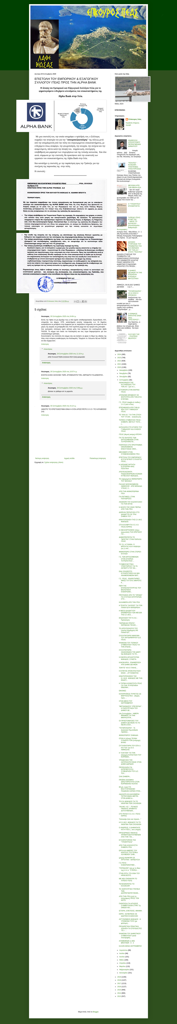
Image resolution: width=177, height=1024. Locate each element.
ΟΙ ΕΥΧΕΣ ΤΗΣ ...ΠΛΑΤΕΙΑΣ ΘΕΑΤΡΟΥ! (134, 336)
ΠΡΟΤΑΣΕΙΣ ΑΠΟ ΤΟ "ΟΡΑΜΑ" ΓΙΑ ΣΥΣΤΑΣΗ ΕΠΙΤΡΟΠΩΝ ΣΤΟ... (130, 597)
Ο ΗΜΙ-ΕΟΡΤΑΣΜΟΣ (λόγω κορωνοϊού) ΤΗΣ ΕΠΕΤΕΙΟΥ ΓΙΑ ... (130, 532)
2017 (119, 983)
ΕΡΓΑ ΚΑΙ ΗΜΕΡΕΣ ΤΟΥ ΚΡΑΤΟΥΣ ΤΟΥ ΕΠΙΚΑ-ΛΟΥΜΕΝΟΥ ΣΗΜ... (128, 853)
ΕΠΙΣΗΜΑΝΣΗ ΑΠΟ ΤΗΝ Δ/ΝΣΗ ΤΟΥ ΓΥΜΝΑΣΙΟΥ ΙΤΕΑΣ (129, 410)
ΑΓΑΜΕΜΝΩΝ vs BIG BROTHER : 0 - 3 (127, 942)
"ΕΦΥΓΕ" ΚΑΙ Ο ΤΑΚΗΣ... (128, 668)
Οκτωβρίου (123, 377)
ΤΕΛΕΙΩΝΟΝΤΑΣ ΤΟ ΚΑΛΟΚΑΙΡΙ (126, 885)
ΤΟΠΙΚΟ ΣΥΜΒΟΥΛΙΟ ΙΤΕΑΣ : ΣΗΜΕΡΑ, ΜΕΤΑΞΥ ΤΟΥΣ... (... (130, 422)
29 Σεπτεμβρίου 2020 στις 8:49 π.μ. (63, 316)
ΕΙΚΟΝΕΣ (122, 691)
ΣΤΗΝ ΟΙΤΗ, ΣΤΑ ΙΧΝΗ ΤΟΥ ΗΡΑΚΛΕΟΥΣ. (129, 874)
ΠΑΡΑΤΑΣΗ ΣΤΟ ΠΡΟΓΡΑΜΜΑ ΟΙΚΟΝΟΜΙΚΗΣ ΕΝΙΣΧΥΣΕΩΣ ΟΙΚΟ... (130, 447)
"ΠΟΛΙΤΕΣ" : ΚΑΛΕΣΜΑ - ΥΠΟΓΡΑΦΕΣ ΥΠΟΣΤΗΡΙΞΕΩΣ (134, 166)
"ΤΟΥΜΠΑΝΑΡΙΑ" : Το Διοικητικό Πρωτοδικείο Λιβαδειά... (128, 730)
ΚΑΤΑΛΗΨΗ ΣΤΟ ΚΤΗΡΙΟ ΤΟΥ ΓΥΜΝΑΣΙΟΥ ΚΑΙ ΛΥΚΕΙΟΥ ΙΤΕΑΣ (130, 429)
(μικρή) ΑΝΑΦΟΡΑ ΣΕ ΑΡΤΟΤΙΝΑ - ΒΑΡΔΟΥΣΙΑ (129, 859)
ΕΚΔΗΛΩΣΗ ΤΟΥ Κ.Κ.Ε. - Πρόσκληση (128, 619)
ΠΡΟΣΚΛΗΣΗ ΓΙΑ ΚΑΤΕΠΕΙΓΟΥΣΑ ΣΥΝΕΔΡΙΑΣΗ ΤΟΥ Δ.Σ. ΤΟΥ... (129, 770)
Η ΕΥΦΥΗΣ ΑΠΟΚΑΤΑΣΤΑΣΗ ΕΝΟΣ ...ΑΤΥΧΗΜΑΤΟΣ (130, 672)
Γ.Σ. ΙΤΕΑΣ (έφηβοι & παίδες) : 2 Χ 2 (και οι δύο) (130, 403)
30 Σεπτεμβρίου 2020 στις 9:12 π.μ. (63, 406)
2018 (119, 980)
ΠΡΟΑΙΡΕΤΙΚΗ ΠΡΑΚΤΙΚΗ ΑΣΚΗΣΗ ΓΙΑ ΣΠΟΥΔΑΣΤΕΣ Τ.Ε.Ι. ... (130, 928)
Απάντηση (45, 344)
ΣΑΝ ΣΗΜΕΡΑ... (125, 777)
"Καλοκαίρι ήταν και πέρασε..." (130, 819)
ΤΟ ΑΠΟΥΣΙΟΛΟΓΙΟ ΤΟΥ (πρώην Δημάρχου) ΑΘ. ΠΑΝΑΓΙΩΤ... (128, 630)
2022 (119, 361)
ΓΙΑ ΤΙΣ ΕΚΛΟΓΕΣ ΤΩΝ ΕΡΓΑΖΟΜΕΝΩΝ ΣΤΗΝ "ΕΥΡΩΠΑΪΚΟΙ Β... (128, 440)
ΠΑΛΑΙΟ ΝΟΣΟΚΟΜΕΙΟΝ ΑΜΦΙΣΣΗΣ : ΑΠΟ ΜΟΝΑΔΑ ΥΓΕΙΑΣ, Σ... (130, 486)
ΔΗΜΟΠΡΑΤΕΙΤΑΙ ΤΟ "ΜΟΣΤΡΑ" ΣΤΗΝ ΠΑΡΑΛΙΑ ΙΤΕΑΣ (130, 539)
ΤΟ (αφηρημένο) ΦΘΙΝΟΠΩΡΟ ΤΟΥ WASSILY (130, 480)
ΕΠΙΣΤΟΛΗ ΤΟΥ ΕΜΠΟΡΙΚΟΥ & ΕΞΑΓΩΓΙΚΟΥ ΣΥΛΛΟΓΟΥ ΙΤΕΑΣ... (130, 459)
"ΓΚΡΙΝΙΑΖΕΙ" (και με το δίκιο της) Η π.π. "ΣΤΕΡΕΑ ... (129, 869)
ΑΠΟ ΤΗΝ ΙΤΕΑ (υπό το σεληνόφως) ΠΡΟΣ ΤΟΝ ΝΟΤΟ (129, 898)
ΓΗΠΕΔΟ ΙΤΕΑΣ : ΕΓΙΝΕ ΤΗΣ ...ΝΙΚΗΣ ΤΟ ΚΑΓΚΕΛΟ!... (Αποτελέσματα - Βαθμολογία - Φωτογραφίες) (129, 223)
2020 (119, 367)
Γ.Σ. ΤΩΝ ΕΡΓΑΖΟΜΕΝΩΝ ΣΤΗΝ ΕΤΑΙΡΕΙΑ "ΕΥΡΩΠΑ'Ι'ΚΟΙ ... (128, 559)
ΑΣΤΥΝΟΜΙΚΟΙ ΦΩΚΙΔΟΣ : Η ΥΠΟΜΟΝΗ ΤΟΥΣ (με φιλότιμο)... (130, 921)
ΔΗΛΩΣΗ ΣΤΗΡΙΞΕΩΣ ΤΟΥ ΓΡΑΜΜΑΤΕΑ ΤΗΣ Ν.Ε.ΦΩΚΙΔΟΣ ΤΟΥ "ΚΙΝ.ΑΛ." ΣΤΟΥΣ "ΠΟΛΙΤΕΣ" (135, 247)
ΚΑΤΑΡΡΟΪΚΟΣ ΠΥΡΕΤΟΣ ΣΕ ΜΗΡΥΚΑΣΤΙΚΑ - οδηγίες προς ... (130, 696)
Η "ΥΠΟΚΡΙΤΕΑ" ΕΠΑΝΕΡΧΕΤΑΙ (134, 205)
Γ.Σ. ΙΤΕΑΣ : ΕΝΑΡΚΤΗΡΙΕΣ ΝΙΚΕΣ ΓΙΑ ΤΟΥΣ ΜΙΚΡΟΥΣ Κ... (130, 581)
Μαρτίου (122, 966)
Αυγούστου (123, 950)
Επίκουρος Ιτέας (134, 119)
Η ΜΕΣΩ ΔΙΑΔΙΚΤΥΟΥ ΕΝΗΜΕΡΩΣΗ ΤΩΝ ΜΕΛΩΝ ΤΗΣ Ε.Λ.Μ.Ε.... (130, 613)
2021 (119, 364)
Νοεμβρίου (123, 373)
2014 (119, 993)
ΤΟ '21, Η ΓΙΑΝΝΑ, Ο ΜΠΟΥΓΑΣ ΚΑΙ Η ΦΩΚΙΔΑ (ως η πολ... (129, 546)
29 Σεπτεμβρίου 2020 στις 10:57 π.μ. (63, 372)
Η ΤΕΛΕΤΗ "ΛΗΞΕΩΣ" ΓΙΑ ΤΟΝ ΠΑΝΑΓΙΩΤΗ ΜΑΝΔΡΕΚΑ (130, 606)
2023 (119, 358)
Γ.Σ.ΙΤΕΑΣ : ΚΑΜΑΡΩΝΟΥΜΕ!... (127, 864)
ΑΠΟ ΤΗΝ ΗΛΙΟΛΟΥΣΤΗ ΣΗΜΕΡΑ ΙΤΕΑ (128, 846)
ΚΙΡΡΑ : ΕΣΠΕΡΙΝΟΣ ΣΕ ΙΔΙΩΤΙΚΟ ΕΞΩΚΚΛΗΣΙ (128, 915)
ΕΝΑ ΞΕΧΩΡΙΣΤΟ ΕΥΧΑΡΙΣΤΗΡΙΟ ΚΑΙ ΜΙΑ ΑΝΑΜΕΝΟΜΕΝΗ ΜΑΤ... (129, 573)
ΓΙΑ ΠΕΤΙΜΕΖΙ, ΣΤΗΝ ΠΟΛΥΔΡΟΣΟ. (127, 498)
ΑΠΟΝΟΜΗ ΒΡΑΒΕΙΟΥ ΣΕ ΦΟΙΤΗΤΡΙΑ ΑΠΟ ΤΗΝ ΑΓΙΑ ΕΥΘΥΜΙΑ (130, 397)
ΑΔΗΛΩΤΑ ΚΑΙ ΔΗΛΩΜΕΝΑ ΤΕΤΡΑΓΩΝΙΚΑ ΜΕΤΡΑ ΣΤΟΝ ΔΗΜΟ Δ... (129, 796)
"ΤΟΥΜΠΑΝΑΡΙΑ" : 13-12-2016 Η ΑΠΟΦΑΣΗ (135, 293)
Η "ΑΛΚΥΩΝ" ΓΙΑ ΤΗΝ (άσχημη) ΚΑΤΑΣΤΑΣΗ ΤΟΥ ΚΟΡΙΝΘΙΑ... (130, 755)
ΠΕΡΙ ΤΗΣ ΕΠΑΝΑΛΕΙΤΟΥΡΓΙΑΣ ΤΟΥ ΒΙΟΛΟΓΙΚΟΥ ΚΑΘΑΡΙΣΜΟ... (130, 589)
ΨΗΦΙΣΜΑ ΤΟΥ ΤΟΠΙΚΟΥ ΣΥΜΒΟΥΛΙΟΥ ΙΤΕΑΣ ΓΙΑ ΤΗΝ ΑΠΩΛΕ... (129, 645)
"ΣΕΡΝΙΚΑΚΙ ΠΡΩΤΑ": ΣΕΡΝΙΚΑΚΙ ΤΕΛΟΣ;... (128, 624)
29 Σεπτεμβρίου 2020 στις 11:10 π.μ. (70, 354)
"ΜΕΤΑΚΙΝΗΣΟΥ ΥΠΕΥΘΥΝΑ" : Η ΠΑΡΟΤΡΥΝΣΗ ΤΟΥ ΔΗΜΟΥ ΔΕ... (130, 708)
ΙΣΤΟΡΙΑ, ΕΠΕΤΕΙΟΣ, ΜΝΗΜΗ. (130, 911)
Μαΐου (121, 960)
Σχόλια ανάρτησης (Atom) (53, 462)
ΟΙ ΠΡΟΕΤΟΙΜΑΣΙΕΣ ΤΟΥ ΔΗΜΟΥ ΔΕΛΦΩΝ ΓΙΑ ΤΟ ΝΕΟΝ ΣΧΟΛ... (129, 723)
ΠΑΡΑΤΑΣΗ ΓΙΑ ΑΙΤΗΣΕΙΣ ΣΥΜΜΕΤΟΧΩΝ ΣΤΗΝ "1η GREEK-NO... (130, 906)
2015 (119, 990)
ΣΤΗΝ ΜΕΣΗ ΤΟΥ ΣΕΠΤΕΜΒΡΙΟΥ (126, 702)
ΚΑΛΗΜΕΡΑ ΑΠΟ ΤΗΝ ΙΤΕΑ (129, 602)
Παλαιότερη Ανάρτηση (98, 458)
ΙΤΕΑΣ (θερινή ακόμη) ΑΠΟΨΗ (130, 434)
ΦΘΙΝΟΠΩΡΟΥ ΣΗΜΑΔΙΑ (128, 735)
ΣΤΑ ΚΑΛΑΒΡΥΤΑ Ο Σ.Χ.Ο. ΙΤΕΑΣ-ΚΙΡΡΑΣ (129, 526)
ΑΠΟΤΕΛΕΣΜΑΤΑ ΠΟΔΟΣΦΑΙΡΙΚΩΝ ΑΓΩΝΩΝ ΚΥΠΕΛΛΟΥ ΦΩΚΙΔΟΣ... (130, 474)
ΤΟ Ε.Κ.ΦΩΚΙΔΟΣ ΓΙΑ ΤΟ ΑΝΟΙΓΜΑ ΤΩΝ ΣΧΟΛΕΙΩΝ (130, 802)
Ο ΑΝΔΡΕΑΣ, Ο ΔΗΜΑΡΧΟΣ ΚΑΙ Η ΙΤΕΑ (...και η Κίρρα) (130, 829)
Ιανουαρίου (123, 973)
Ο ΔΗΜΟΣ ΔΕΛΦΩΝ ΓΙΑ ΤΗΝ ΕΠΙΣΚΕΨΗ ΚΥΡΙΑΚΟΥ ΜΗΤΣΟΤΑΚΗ (135, 275)
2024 (119, 354)
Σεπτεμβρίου (124, 380)
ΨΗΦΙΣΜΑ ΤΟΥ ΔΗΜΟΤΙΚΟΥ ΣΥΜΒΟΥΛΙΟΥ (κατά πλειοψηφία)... (130, 936)
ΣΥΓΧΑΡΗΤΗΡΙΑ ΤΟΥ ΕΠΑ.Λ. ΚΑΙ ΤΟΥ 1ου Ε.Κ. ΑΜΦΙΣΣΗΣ (130, 748)
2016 (119, 987)
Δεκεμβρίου (123, 370)
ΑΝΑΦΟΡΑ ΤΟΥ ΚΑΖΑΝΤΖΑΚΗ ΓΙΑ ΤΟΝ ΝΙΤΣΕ (130, 503)
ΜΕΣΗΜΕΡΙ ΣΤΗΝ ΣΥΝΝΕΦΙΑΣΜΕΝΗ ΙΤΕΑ (129, 453)
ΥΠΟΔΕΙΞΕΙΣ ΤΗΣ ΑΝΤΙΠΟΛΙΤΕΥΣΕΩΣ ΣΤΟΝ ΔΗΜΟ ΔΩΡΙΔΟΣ (130, 762)
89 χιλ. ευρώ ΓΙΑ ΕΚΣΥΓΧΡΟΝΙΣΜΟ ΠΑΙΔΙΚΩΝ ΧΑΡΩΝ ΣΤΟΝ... (130, 789)
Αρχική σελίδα (69, 458)
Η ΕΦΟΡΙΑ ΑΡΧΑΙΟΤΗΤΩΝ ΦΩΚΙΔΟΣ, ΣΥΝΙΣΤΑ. (129, 658)
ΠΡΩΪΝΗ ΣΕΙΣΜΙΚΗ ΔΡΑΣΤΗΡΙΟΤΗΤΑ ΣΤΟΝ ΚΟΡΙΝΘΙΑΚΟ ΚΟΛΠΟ (129, 782)
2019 (119, 977)
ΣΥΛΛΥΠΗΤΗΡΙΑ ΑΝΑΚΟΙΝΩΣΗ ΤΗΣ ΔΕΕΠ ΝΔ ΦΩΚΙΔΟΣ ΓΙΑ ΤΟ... (129, 652)
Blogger (95, 1012)
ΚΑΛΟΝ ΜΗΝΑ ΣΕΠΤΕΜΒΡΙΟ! (130, 946)
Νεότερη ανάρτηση (42, 458)
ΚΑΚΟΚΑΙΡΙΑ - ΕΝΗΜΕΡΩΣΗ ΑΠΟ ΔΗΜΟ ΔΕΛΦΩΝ (130, 663)
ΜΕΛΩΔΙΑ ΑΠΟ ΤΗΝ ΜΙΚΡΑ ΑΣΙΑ (134, 186)
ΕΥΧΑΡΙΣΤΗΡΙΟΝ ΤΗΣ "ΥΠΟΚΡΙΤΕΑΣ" (127, 841)
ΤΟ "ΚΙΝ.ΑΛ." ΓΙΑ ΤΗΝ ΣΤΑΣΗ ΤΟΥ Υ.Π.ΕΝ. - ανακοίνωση (130, 416)
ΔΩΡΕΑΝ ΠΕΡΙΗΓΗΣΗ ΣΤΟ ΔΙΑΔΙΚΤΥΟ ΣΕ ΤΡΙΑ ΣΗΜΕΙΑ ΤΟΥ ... (129, 514)
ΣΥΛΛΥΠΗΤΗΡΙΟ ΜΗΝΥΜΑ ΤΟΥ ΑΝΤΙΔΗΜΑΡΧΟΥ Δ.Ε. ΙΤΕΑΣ (130, 638)
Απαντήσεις (48, 349)
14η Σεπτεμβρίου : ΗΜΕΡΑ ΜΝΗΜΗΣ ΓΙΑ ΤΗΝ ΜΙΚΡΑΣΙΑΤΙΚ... (129, 716)
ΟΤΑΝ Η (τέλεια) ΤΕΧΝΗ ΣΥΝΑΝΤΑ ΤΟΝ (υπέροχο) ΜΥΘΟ (129, 740)
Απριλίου (122, 963)
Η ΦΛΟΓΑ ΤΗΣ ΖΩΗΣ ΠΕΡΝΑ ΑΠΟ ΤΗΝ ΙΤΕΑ (130, 508)
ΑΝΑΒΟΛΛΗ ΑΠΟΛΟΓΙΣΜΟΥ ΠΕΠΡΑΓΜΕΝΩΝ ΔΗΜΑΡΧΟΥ (134, 143)
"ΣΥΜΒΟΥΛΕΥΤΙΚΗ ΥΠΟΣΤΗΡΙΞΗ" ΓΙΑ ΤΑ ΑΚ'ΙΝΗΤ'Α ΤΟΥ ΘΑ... (128, 566)
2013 (119, 996)
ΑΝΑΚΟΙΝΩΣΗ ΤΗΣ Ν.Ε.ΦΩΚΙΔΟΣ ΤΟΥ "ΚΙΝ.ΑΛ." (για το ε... (127, 385)
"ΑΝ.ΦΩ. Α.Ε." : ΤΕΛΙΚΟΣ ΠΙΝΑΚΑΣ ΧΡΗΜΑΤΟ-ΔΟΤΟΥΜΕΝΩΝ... (128, 809)
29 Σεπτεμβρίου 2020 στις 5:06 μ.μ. (70, 388)
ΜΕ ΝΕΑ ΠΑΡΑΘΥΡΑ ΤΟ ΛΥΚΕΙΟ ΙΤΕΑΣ (128, 880)
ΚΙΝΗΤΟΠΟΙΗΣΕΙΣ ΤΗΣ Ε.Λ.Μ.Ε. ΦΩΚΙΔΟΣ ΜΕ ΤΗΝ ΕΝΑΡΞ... (130, 678)
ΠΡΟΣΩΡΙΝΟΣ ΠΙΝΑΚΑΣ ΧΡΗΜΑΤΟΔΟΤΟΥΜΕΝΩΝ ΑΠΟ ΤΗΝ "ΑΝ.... (130, 835)
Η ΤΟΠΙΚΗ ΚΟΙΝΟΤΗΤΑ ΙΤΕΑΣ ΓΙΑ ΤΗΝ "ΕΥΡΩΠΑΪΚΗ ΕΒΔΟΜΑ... (130, 685)
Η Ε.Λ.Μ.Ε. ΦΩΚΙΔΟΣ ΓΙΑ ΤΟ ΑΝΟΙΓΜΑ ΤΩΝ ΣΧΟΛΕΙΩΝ (130, 823)
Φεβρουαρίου (124, 970)
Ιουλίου (122, 953)
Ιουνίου (122, 957)
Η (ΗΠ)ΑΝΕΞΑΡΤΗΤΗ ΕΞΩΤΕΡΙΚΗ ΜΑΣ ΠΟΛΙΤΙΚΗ (127, 467)
